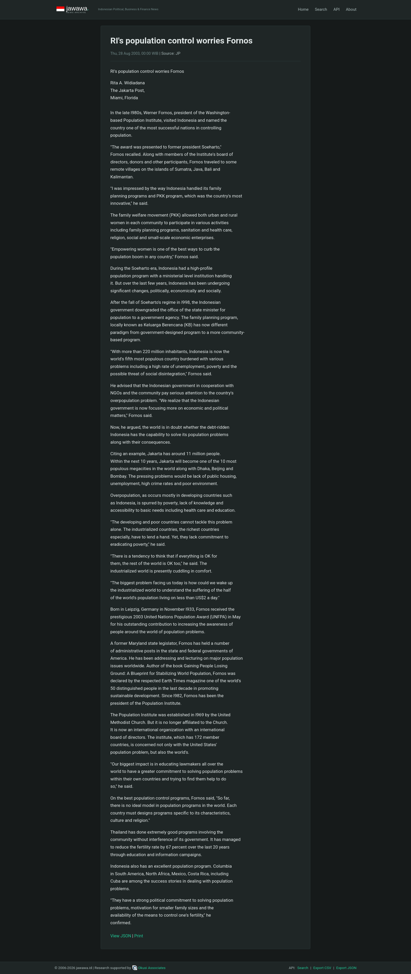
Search (321, 9)
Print (138, 935)
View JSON (120, 935)
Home (303, 9)
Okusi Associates (149, 968)
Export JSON (346, 968)
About (351, 9)
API (336, 9)
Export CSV (322, 968)
